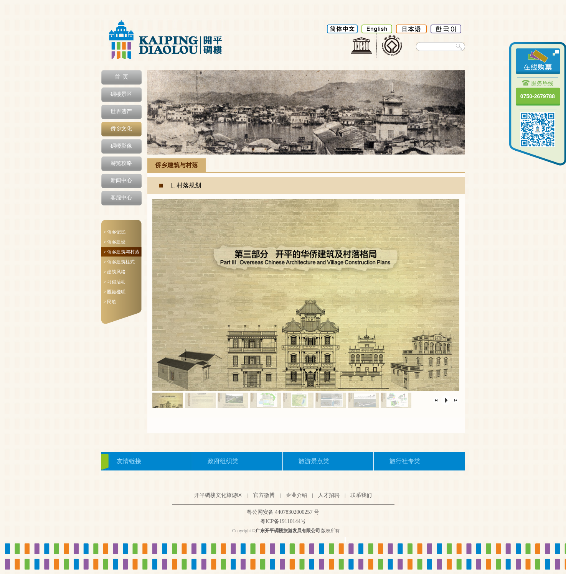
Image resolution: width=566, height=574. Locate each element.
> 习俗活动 (115, 282)
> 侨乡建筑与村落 (122, 252)
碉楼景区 (121, 94)
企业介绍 (296, 495)
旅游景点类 (314, 461)
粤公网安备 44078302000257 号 (283, 512)
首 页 (121, 77)
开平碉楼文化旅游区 (218, 495)
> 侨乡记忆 (115, 232)
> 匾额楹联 (115, 291)
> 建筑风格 (115, 272)
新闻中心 (121, 180)
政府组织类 (223, 461)
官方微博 (264, 495)
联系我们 (361, 495)
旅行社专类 (404, 461)
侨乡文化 (121, 129)
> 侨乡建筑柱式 (119, 262)
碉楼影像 (121, 146)
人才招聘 (329, 495)
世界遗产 (121, 111)
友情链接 (129, 461)
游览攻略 (121, 163)
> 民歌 (110, 301)
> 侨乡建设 (115, 242)
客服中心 (121, 198)
